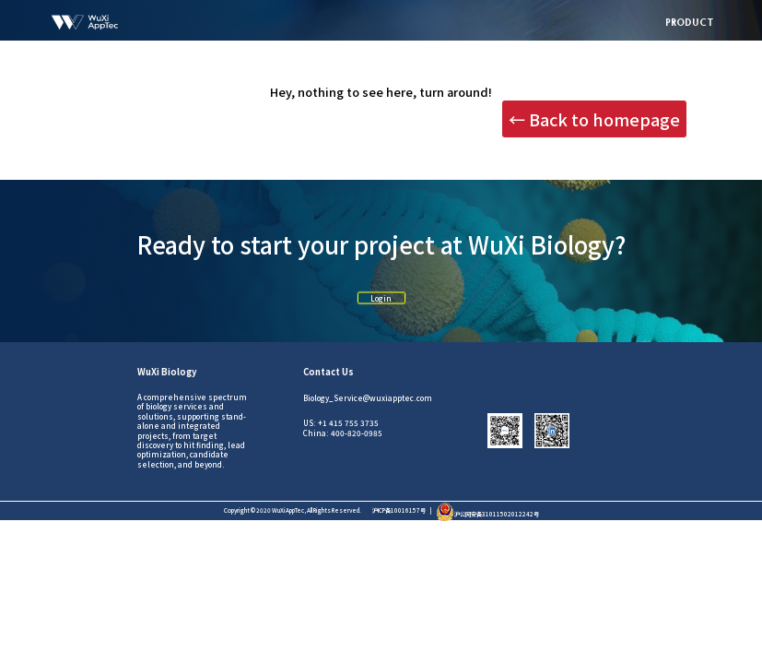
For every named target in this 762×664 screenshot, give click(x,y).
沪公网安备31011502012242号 (487, 514)
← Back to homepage (594, 119)
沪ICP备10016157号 (399, 510)
